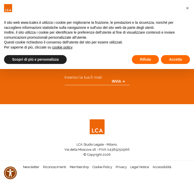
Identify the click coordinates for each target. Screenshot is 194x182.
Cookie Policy (102, 167)
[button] (187, 8)
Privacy (121, 167)
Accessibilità (162, 167)
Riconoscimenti (54, 167)
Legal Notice (139, 167)
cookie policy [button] (62, 47)
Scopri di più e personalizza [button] (35, 59)
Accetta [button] (175, 59)
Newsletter (31, 167)
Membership (79, 167)
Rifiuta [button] (145, 59)
